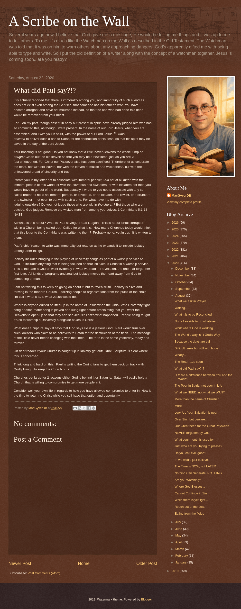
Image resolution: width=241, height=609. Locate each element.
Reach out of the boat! (190, 507)
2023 (175, 243)
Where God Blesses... (190, 486)
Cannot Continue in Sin (191, 493)
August (180, 295)
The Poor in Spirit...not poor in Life (198, 385)
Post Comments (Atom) (44, 573)
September (183, 289)
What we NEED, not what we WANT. (200, 392)
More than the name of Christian (197, 399)
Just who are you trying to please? (198, 446)
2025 (175, 229)
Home (84, 563)
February (182, 555)
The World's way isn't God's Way (197, 334)
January (181, 562)
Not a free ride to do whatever (195, 321)
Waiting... (181, 308)
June (179, 529)
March (180, 549)
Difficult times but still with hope (196, 348)
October (181, 282)
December (183, 268)
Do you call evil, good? (190, 453)
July (178, 522)
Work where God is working (194, 328)
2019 (175, 571)
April (178, 542)
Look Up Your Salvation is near (196, 412)
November (183, 275)
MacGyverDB (181, 195)
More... (179, 406)
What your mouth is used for (194, 439)
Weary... (180, 355)
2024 (175, 236)
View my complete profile (184, 202)
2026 (175, 222)
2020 (175, 263)
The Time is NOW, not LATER (195, 466)
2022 (175, 249)
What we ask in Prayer (190, 301)
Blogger (146, 599)
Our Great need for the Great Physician (202, 426)
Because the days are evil (192, 341)
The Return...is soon (189, 362)
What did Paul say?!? (189, 368)
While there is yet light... (191, 500)
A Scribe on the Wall (69, 21)
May (178, 535)
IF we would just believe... (192, 460)
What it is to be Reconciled (193, 314)
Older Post (146, 563)
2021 (175, 256)
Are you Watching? (188, 480)
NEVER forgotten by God (192, 433)
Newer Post (20, 563)
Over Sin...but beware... (191, 419)
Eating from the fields (189, 513)
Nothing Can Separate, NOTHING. (199, 473)
